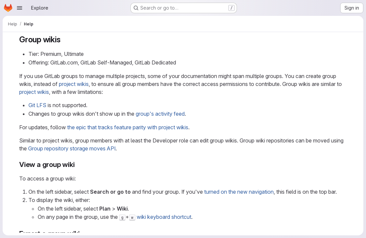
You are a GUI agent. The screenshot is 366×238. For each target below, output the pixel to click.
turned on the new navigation (239, 191)
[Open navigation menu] (19, 8)
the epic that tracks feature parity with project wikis (127, 127)
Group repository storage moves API (71, 148)
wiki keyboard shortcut (164, 217)
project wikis (74, 84)
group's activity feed (160, 113)
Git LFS (37, 105)
